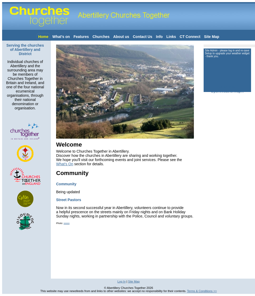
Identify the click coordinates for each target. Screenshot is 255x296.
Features (81, 37)
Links (171, 37)
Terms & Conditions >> (202, 291)
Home (43, 37)
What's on (61, 37)
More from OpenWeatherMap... (227, 89)
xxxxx (67, 223)
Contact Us (142, 37)
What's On (64, 164)
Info (159, 37)
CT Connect (190, 37)
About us (121, 37)
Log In (121, 281)
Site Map (211, 37)
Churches (101, 37)
